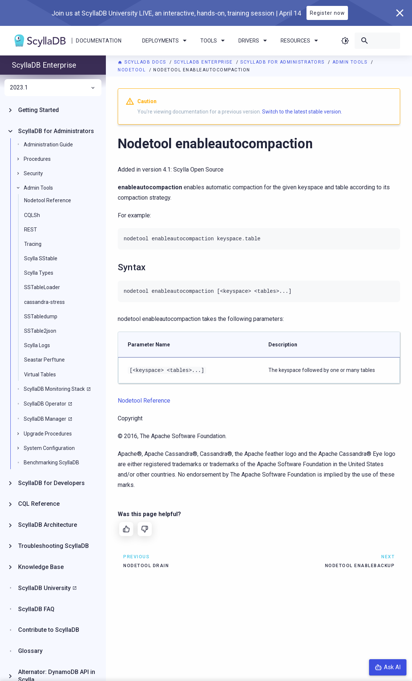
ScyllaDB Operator (45, 404)
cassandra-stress (44, 302)
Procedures (37, 159)
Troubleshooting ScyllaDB (53, 545)
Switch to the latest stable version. (302, 112)
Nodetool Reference (47, 200)
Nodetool (132, 69)
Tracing (32, 244)
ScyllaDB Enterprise (204, 62)
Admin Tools (350, 62)
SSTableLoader (42, 287)
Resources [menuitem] (301, 40)
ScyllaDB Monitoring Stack (54, 389)
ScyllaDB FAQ (36, 609)
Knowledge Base (41, 566)
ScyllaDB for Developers (51, 483)
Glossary (30, 650)
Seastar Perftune (44, 360)
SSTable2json (40, 331)
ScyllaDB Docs (143, 62)
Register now (327, 13)
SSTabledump (40, 316)
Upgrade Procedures (48, 434)
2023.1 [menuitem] (53, 88)
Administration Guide (48, 145)
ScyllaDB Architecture (47, 524)
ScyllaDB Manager (45, 419)
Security (33, 173)
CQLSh (32, 215)
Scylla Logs (37, 345)
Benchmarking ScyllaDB (51, 462)
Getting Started (38, 110)
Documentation (98, 40)
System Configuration (49, 448)
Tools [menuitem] (213, 40)
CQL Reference (39, 503)
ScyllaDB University (44, 588)
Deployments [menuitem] (165, 40)
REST (30, 230)
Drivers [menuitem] (253, 40)
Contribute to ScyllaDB (48, 629)
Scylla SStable (40, 258)
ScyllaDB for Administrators (283, 62)
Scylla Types (38, 273)
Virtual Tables (40, 374)
